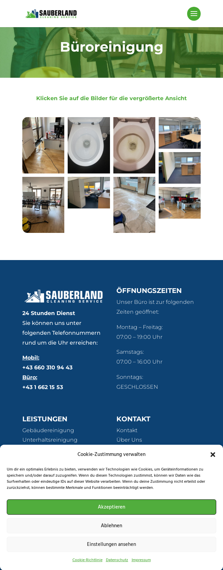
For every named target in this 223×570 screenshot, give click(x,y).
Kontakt (126, 430)
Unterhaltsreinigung (49, 440)
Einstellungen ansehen (111, 550)
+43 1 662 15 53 (42, 387)
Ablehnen (111, 531)
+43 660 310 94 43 (47, 367)
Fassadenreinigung (48, 449)
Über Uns (129, 440)
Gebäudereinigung (48, 430)
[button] (212, 460)
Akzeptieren (111, 513)
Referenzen (132, 449)
